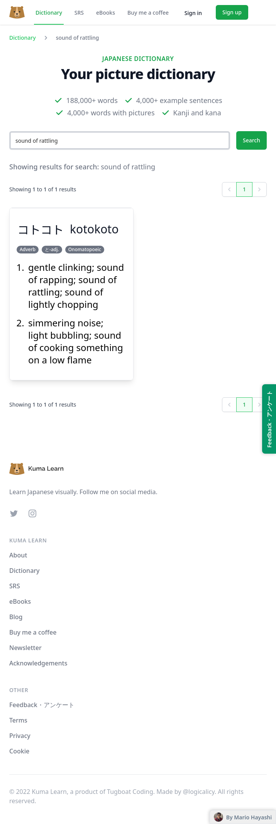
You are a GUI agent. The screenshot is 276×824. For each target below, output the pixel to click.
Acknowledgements (38, 663)
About (18, 555)
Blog (15, 617)
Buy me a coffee (148, 12)
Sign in (193, 13)
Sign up (232, 12)
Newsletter (25, 647)
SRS (79, 12)
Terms (18, 720)
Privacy (19, 735)
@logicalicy (199, 791)
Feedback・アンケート (42, 705)
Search (251, 140)
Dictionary (49, 12)
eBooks (105, 12)
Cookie (19, 751)
